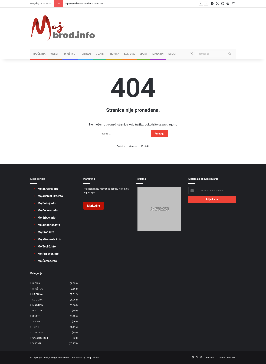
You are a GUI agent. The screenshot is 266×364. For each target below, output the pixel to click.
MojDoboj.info (46, 203)
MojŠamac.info (47, 261)
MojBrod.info (46, 232)
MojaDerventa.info (49, 239)
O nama (133, 146)
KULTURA (129, 53)
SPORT (143, 53)
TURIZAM (85, 53)
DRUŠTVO (69, 53)
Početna (39, 53)
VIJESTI (54, 53)
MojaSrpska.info (48, 188)
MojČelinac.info (48, 210)
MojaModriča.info (49, 225)
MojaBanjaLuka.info (50, 196)
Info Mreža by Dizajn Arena (84, 357)
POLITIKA (37, 310)
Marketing (93, 205)
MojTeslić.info (47, 246)
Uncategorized (40, 337)
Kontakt (145, 146)
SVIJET (172, 53)
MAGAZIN (157, 53)
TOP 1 (35, 326)
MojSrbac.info (46, 217)
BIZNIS (100, 53)
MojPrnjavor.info (48, 253)
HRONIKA (114, 53)
